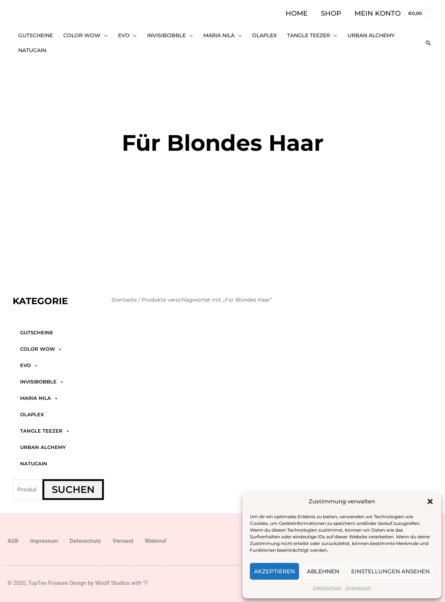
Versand (122, 538)
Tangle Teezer (44, 428)
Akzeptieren (274, 571)
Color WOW (40, 346)
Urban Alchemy (43, 445)
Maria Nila (38, 395)
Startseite (124, 297)
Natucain (33, 461)
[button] (430, 501)
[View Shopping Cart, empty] (419, 13)
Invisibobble (41, 379)
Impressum (358, 587)
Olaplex (32, 412)
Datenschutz (327, 587)
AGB (13, 538)
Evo (28, 363)
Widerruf (155, 538)
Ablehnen (323, 571)
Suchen (73, 487)
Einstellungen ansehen (390, 571)
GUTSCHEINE (36, 330)
